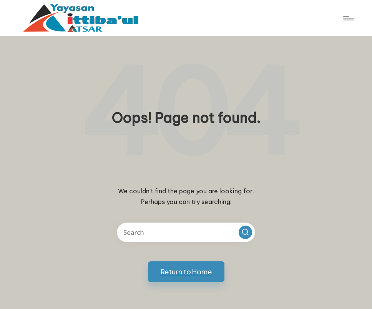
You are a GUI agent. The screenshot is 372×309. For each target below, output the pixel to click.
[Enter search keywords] (186, 232)
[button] (245, 232)
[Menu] (348, 18)
